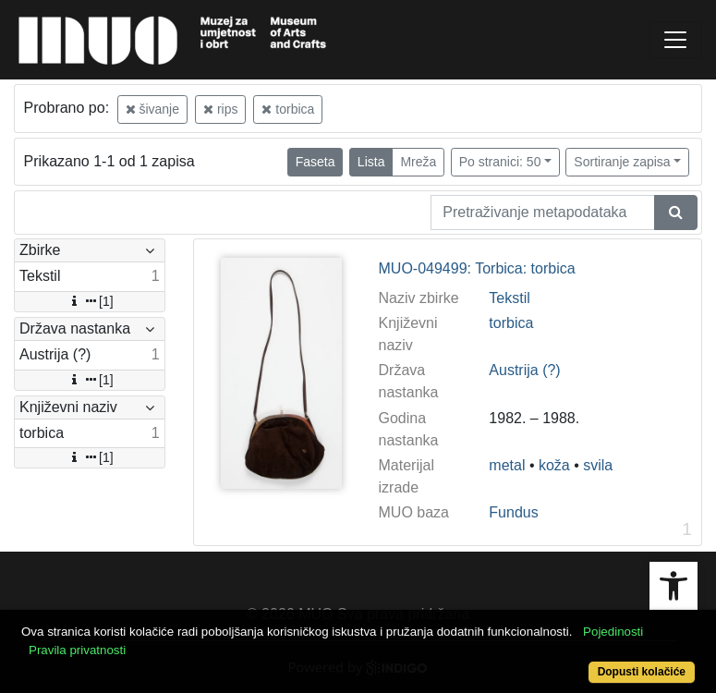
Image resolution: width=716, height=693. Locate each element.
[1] (90, 301)
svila (598, 465)
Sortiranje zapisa (622, 161)
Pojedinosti (613, 631)
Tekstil (509, 298)
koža (554, 465)
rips (220, 109)
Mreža (418, 161)
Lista (371, 161)
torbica (287, 109)
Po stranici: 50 (500, 161)
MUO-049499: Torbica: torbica (477, 268)
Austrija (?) (524, 370)
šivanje (152, 109)
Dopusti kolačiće (642, 671)
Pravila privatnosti (77, 650)
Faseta (315, 161)
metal (507, 465)
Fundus (513, 512)
